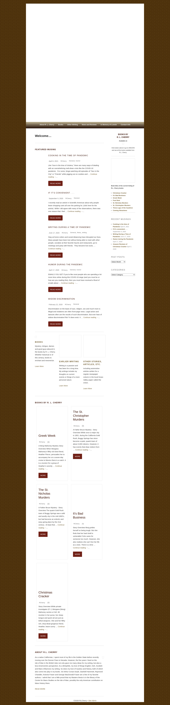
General (72, 161)
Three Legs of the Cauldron (123, 208)
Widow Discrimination (61, 299)
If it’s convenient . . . (61, 193)
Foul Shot (116, 200)
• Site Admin (92, 700)
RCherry (64, 161)
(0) (83, 523)
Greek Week (46, 435)
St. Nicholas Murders (120, 203)
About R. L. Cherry (47, 125)
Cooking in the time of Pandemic (68, 156)
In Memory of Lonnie (109, 125)
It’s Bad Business (119, 195)
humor (78, 161)
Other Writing (72, 125)
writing (85, 233)
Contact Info (125, 125)
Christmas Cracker (120, 193)
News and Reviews (89, 125)
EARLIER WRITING (69, 362)
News (79, 233)
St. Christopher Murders (121, 205)
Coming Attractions (120, 210)
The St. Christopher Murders (81, 415)
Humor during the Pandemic (65, 265)
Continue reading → (75, 211)
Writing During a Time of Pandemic (69, 227)
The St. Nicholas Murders (44, 493)
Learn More (39, 366)
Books (60, 125)
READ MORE (55, 184)
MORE (43, 475)
